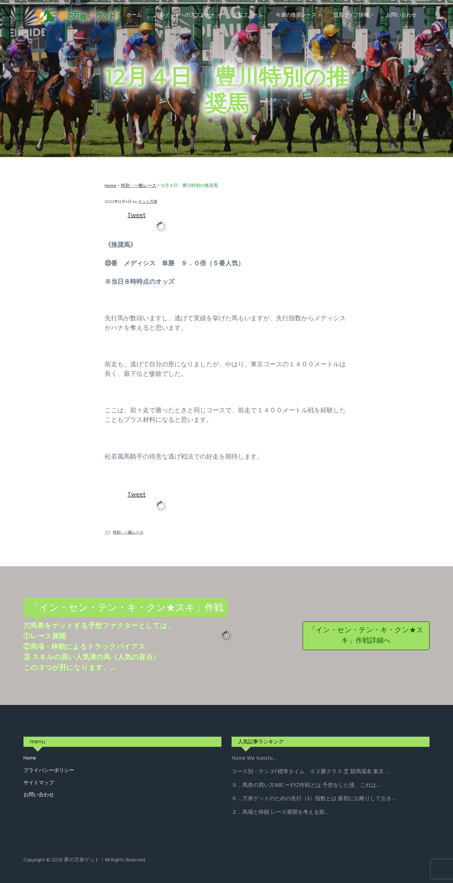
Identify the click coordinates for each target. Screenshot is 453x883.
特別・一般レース (128, 532)
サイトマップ (38, 783)
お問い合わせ (38, 795)
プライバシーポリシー (48, 771)
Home (29, 758)
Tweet (137, 215)
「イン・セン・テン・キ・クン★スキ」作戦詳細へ (366, 636)
